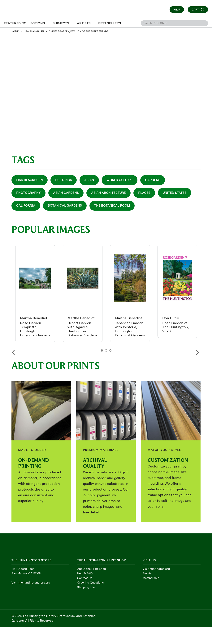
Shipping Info (86, 587)
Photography (28, 193)
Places (144, 193)
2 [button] (106, 350)
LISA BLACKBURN (34, 31)
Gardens (152, 180)
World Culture (119, 180)
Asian (89, 180)
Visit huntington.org (156, 569)
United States (174, 193)
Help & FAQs (85, 573)
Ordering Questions (90, 582)
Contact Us (84, 578)
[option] (35, 293)
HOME (15, 31)
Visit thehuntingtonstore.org (30, 582)
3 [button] (110, 350)
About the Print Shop (91, 569)
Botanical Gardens (65, 205)
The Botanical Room (112, 205)
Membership (151, 578)
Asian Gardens (66, 193)
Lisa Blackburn (29, 180)
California (25, 205)
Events (147, 573)
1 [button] (102, 350)
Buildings (63, 180)
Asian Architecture (108, 193)
